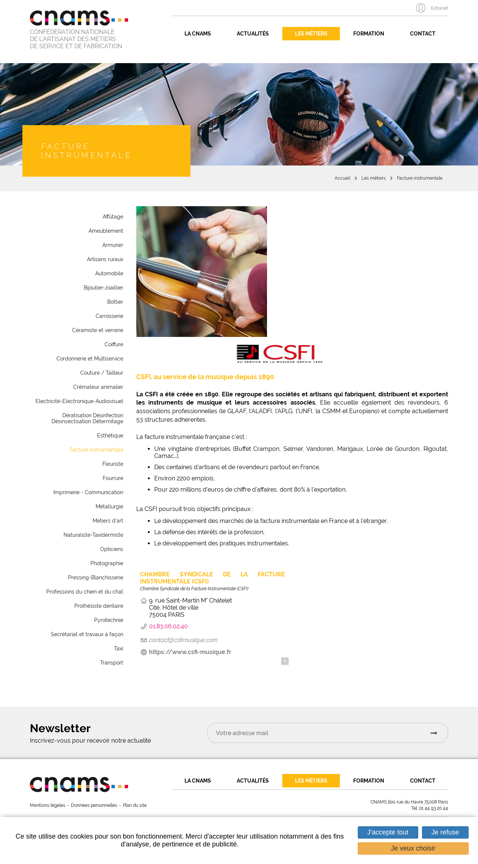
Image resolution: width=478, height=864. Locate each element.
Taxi (118, 648)
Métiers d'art (108, 521)
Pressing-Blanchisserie (95, 577)
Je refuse (445, 832)
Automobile (109, 273)
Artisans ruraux (105, 259)
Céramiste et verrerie (97, 330)
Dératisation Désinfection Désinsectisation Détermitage (87, 418)
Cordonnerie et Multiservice (89, 359)
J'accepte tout (388, 832)
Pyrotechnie (108, 620)
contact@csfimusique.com (183, 640)
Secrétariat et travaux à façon (87, 634)
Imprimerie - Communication (88, 492)
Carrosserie (109, 316)
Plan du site (135, 805)
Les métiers (311, 34)
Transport (111, 663)
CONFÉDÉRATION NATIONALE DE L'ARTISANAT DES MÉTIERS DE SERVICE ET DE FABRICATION (76, 39)
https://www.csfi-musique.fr (190, 652)
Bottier (115, 302)
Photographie (106, 563)
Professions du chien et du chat (84, 592)
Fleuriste (112, 464)
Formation (368, 34)
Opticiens (111, 549)
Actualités (253, 34)
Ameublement (106, 231)
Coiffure (114, 344)
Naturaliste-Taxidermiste (93, 535)
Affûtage (113, 217)
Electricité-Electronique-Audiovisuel (79, 401)
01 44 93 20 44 (433, 808)
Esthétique (110, 436)
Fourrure (113, 478)
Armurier (112, 245)
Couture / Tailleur (101, 373)
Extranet (439, 8)
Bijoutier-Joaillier (103, 288)
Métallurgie (109, 507)
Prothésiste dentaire (98, 606)
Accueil (342, 178)
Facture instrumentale (420, 178)
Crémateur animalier (98, 387)
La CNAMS (197, 34)
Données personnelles (94, 805)
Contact (422, 34)
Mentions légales (47, 805)
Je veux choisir (413, 848)
